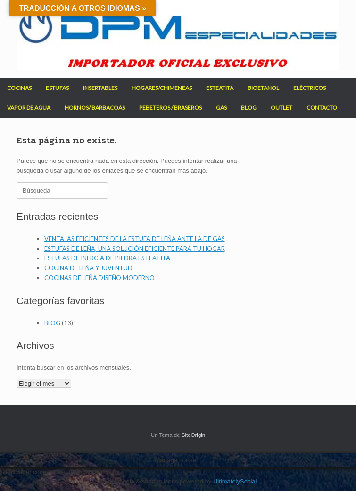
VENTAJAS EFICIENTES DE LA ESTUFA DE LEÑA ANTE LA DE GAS (134, 238)
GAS (221, 107)
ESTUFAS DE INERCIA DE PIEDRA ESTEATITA (107, 258)
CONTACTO (321, 107)
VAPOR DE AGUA (28, 107)
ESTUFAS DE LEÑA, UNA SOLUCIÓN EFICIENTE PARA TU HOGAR (134, 248)
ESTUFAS (57, 87)
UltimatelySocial (235, 481)
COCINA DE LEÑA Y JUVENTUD (88, 268)
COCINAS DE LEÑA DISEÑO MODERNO (99, 278)
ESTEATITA (219, 87)
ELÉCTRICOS (309, 87)
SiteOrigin (194, 435)
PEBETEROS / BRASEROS (170, 107)
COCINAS (19, 87)
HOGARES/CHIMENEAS (162, 87)
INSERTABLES (100, 87)
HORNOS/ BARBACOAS (95, 107)
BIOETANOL (263, 87)
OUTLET (281, 107)
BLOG (249, 107)
